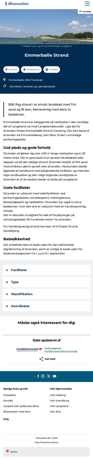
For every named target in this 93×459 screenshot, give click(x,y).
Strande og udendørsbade (39, 86)
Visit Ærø (55, 411)
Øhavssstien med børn (17, 411)
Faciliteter (16, 270)
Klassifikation (19, 294)
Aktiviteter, (16, 86)
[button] (61, 4)
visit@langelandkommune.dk (60, 351)
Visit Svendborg (59, 400)
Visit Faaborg (58, 395)
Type (12, 282)
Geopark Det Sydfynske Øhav (21, 406)
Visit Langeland (59, 406)
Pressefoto (9, 395)
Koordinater (18, 306)
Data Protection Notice (46, 442)
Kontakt (8, 400)
